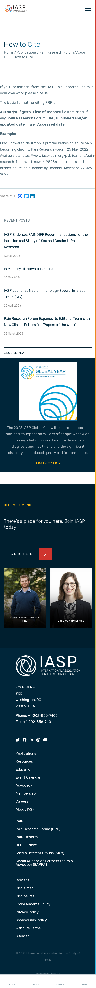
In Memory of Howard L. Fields (28, 269)
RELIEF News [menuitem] (26, 845)
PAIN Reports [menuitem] (27, 837)
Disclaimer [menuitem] (24, 888)
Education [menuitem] (24, 770)
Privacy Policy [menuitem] (27, 912)
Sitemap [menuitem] (22, 936)
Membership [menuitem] (26, 794)
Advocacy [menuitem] (24, 786)
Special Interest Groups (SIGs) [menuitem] (40, 853)
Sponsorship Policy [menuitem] (31, 920)
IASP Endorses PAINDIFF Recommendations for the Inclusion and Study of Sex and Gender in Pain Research (46, 240)
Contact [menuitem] (22, 880)
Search (60, 981)
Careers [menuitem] (22, 802)
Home (12, 981)
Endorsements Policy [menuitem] (33, 904)
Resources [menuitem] (24, 762)
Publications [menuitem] (26, 754)
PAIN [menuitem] (20, 821)
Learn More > (48, 463)
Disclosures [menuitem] (25, 896)
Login (84, 981)
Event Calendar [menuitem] (28, 778)
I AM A (36, 981)
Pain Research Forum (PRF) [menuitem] (38, 829)
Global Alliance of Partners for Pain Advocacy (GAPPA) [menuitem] (44, 863)
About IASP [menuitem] (25, 810)
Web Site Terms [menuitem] (28, 928)
